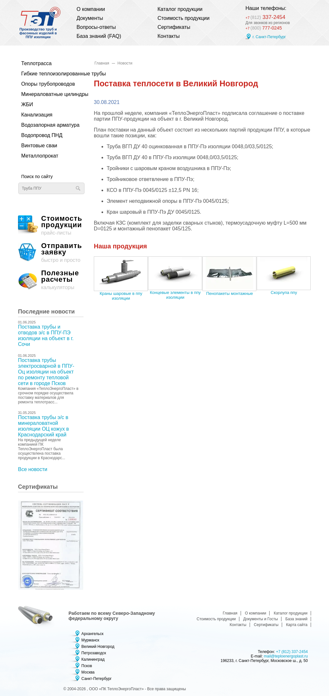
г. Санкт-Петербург (269, 37)
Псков (86, 666)
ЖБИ (27, 104)
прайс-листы (51, 225)
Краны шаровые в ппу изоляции (121, 296)
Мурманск (90, 640)
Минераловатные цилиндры (49, 94)
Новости (125, 63)
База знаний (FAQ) (98, 36)
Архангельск (92, 634)
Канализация (36, 114)
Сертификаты (173, 27)
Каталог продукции (179, 9)
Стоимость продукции (183, 18)
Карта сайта (296, 625)
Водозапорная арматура (49, 125)
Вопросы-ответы (96, 27)
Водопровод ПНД (41, 135)
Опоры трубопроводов (48, 84)
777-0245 (264, 28)
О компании (90, 9)
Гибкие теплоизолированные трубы (49, 73)
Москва (87, 672)
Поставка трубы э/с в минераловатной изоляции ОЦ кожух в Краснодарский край (43, 426)
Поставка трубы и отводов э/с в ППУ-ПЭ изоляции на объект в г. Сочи (46, 335)
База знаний (296, 619)
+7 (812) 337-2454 (292, 651)
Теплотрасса (36, 63)
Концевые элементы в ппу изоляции (175, 295)
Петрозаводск (93, 653)
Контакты (168, 36)
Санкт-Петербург (96, 678)
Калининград (92, 659)
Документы (89, 18)
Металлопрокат (39, 156)
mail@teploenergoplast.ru (286, 656)
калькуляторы (51, 280)
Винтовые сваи (39, 145)
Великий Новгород (97, 646)
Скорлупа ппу (284, 292)
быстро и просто (51, 253)
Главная (101, 63)
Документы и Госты (260, 619)
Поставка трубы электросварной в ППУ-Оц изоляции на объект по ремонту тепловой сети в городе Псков (46, 371)
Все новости (32, 469)
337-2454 (268, 16)
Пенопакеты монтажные (229, 293)
